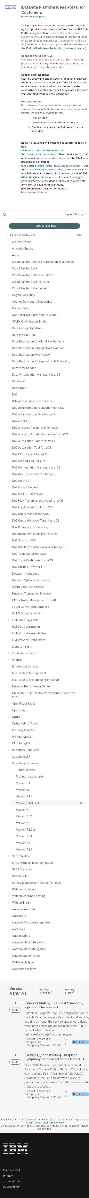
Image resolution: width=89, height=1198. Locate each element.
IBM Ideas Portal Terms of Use (46, 1122)
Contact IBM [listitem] (11, 1170)
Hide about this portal (33, 16)
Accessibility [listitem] (11, 1186)
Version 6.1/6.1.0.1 (51, 1045)
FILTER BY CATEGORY (21, 234)
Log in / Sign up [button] (75, 214)
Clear (79, 234)
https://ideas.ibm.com (72, 48)
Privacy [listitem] (8, 1175)
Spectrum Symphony (34, 1044)
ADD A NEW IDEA (44, 225)
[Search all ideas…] (27, 214)
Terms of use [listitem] (12, 1181)
